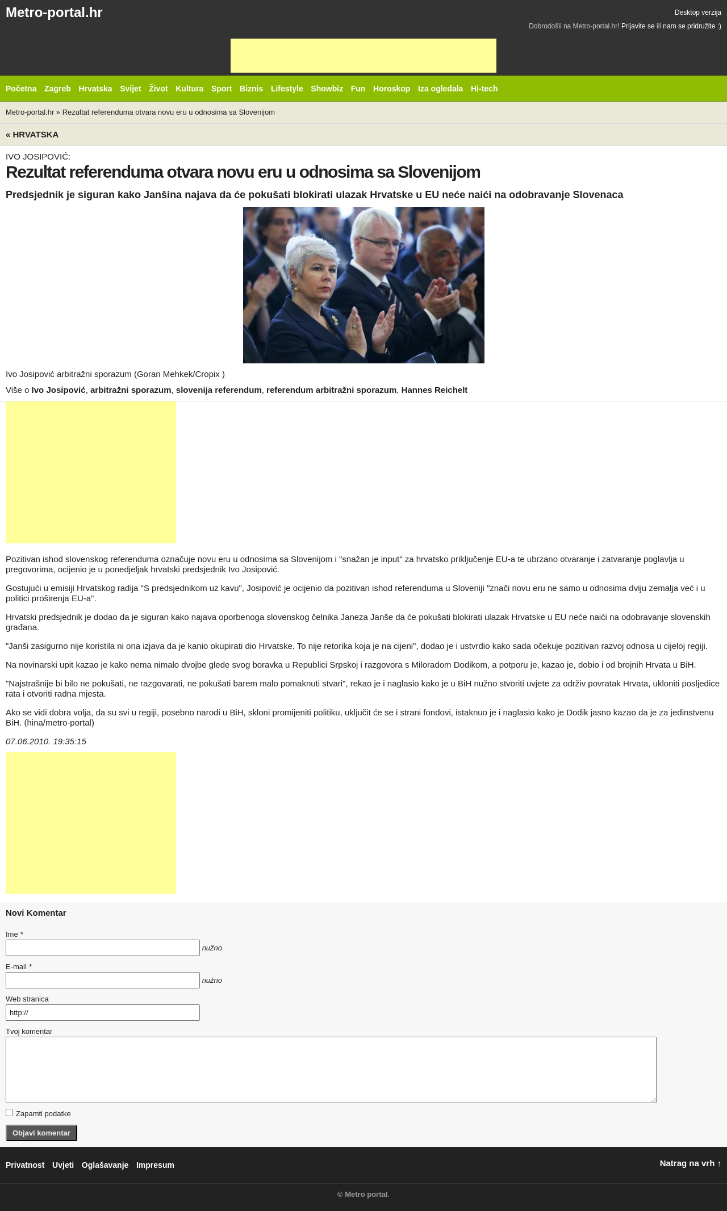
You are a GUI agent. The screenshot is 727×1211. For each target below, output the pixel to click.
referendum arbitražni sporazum (331, 390)
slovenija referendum (219, 390)
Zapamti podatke (38, 1113)
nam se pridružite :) (692, 26)
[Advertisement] (363, 56)
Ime (14, 934)
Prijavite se (638, 26)
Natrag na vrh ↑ (690, 1163)
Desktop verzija (698, 12)
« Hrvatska (32, 134)
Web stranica (27, 999)
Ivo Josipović (59, 390)
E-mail (19, 966)
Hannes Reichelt (435, 390)
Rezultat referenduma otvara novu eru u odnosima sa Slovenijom (168, 112)
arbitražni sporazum (131, 390)
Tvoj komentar (29, 1031)
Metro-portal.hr (54, 12)
